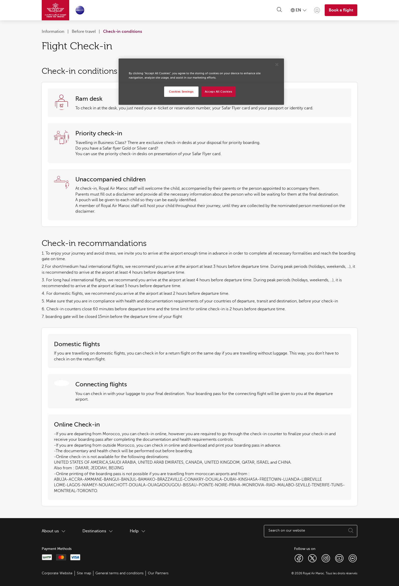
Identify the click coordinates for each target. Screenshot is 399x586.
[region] (201, 81)
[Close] (276, 64)
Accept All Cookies (218, 91)
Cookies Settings (181, 91)
